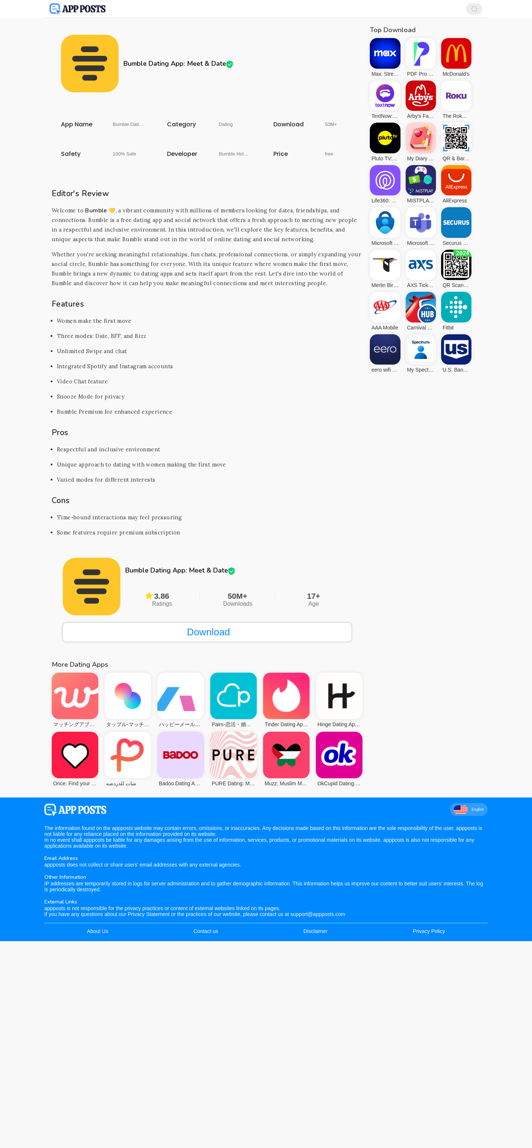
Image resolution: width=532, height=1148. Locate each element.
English (469, 1016)
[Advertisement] (207, 160)
